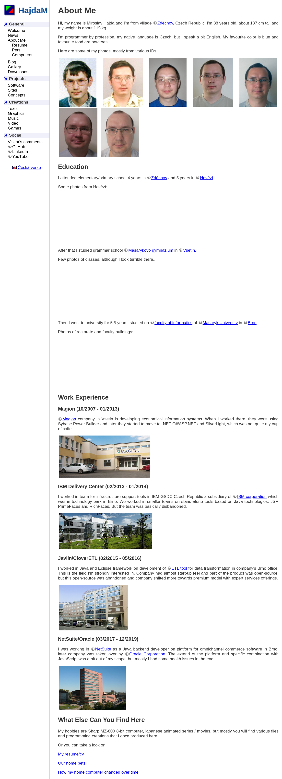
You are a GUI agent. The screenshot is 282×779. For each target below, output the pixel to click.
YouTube (20, 156)
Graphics (16, 113)
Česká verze (26, 167)
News (13, 35)
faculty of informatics (173, 322)
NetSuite (103, 649)
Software (16, 85)
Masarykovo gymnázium (150, 250)
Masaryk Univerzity (220, 322)
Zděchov (165, 23)
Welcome (16, 30)
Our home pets (71, 763)
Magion (69, 419)
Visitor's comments (25, 142)
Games (14, 128)
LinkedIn (20, 151)
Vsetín (189, 250)
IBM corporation (252, 496)
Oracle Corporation (147, 654)
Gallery (14, 67)
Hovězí (206, 178)
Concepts (16, 95)
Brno (252, 322)
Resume (19, 45)
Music (13, 118)
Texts (13, 108)
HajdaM (26, 10)
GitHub (18, 146)
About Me (17, 40)
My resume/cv (71, 754)
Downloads (18, 72)
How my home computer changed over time (98, 772)
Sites (12, 90)
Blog (12, 62)
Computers (22, 55)
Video (13, 123)
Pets (16, 50)
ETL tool (179, 568)
